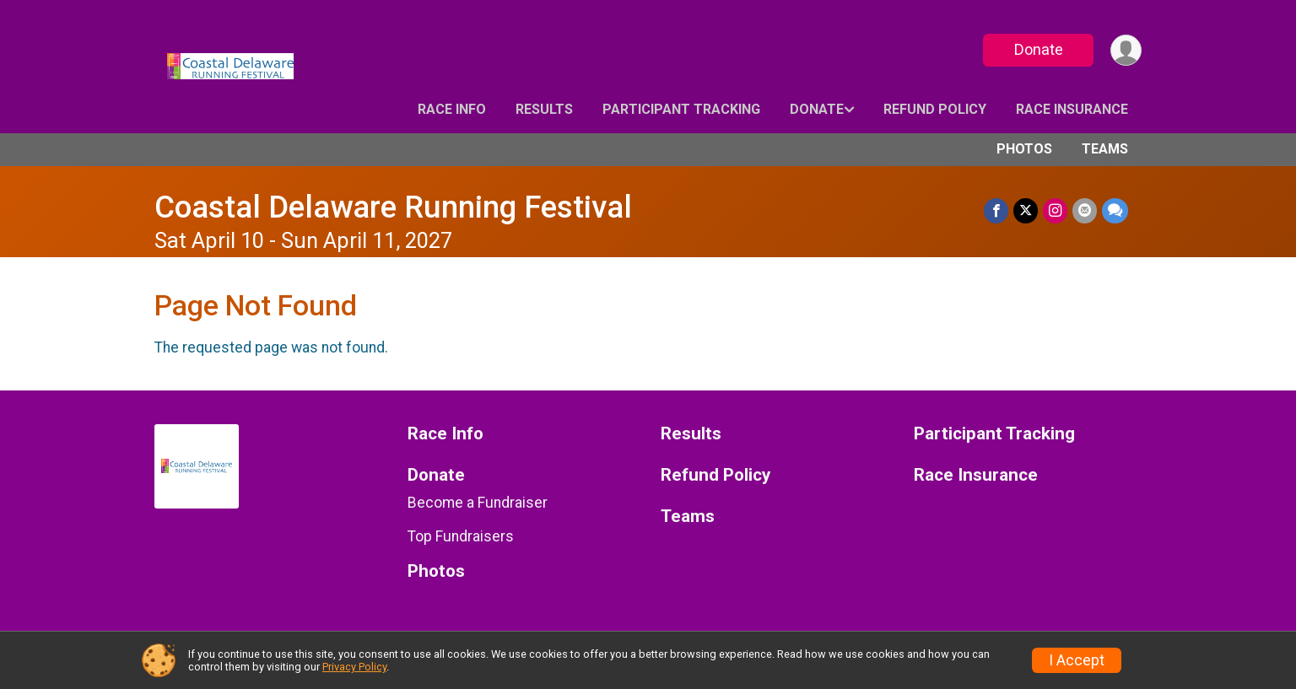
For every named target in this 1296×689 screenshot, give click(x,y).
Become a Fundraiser (478, 502)
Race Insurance (1072, 109)
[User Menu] (1126, 50)
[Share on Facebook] (996, 210)
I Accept (1076, 660)
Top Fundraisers (461, 536)
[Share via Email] (1084, 210)
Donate (1038, 49)
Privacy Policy (354, 666)
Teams (1105, 149)
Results (544, 109)
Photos (1024, 149)
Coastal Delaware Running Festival (393, 207)
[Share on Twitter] (1025, 210)
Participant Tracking (681, 109)
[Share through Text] (1115, 210)
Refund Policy (934, 109)
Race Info (452, 109)
